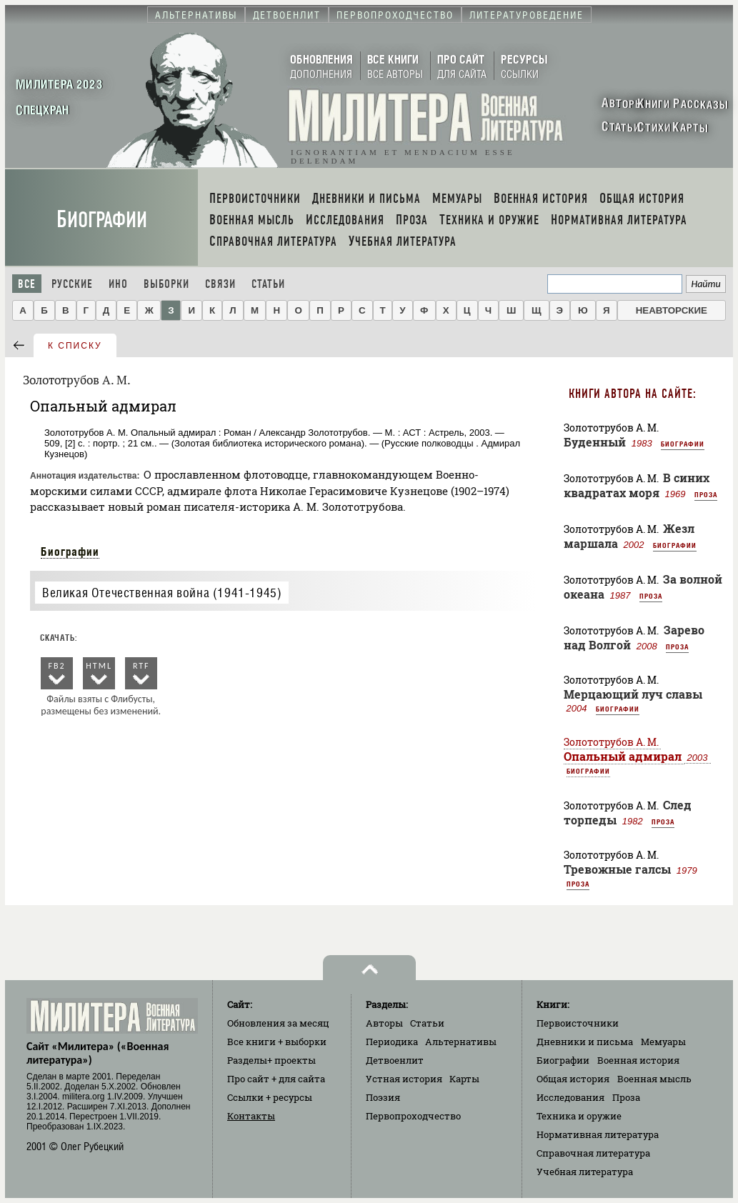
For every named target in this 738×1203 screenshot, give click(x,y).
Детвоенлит (395, 1060)
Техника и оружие (579, 1115)
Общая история (573, 1078)
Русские (72, 283)
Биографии (101, 219)
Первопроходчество (413, 1115)
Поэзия (383, 1097)
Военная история (638, 1060)
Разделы (271, 1060)
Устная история (404, 1078)
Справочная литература (593, 1153)
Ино (118, 283)
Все (27, 283)
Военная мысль (654, 1078)
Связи (220, 283)
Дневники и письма (585, 1041)
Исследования (570, 1097)
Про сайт (276, 1078)
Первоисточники (578, 1023)
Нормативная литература (598, 1134)
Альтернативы (461, 1041)
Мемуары (663, 1041)
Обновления (278, 1023)
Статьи (268, 283)
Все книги (276, 1041)
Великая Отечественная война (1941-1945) (161, 592)
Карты (464, 1078)
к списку (75, 346)
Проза (705, 494)
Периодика (392, 1041)
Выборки (166, 283)
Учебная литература (585, 1171)
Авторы (384, 1023)
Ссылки (269, 1097)
